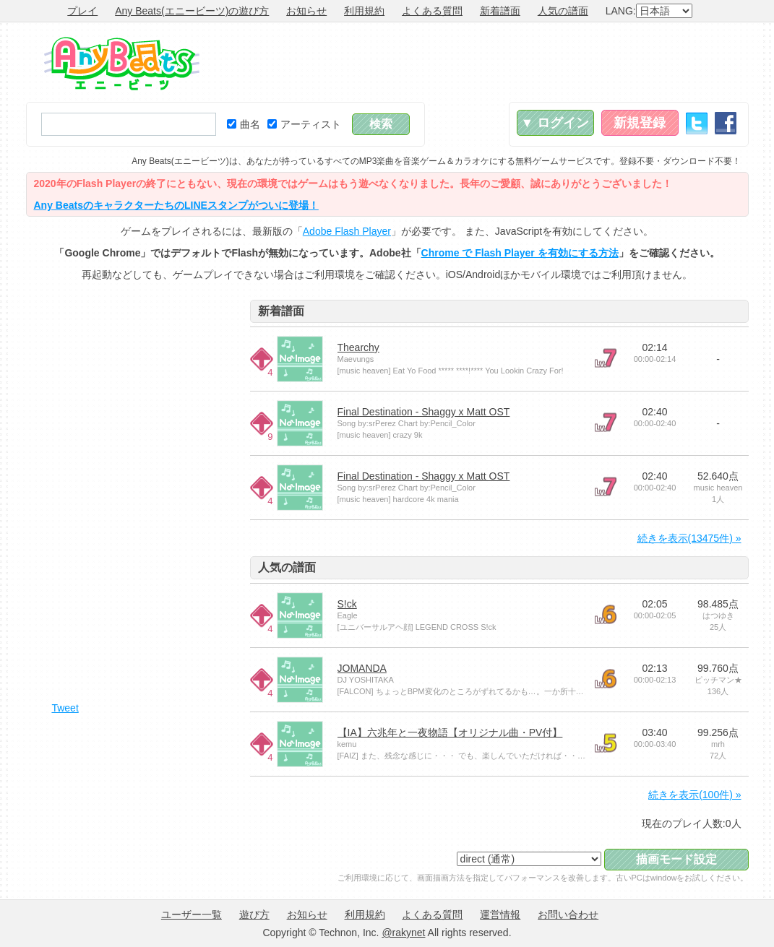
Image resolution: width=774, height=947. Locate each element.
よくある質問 (432, 11)
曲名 (243, 124)
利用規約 (364, 11)
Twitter (697, 123)
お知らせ (306, 11)
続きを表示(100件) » (694, 794)
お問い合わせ (568, 914)
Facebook (725, 123)
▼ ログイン (555, 123)
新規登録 (640, 123)
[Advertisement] (486, 62)
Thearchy (358, 347)
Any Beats (121, 63)
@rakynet (403, 932)
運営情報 (500, 914)
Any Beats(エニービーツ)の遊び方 (192, 11)
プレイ (82, 11)
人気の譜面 (563, 11)
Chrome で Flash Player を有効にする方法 (520, 253)
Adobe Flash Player (347, 231)
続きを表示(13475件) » (689, 538)
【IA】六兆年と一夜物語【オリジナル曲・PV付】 (450, 732)
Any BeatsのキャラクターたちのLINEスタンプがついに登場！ (176, 205)
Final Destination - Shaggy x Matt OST (423, 412)
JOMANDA (362, 668)
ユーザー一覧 (191, 914)
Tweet (64, 708)
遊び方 (254, 914)
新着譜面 (500, 11)
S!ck (347, 604)
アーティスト (304, 124)
